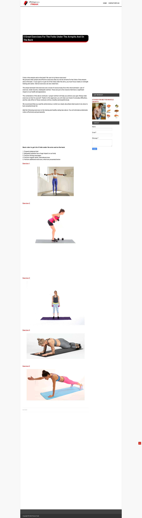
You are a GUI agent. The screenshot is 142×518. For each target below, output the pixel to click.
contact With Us (113, 3)
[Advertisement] (71, 20)
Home (105, 3)
